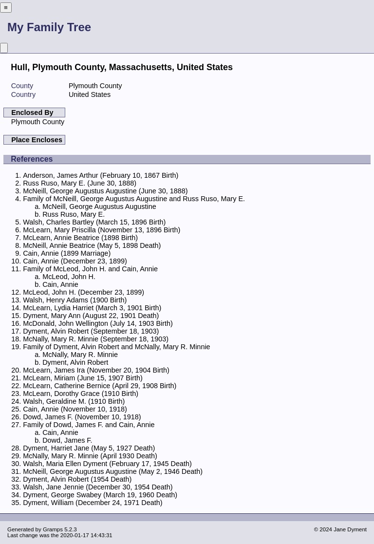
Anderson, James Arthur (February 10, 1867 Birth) (100, 175)
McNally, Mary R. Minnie (80, 354)
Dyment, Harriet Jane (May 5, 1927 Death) (89, 448)
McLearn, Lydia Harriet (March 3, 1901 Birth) (92, 308)
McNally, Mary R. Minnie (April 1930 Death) (90, 456)
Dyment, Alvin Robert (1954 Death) (77, 479)
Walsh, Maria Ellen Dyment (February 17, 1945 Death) (107, 464)
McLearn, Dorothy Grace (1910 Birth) (80, 393)
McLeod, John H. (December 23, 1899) (83, 292)
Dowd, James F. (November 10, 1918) (82, 417)
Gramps (53, 529)
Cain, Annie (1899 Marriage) (67, 253)
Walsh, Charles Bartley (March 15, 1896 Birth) (94, 222)
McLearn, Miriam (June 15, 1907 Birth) (83, 378)
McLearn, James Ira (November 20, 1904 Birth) (96, 370)
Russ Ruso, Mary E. (73, 214)
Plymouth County (38, 122)
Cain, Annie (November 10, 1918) (75, 409)
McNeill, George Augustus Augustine (99, 206)
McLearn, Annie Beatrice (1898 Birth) (80, 238)
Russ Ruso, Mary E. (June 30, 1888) (79, 183)
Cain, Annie (60, 284)
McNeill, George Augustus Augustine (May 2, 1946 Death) (113, 471)
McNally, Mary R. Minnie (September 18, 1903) (95, 339)
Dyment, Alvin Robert (75, 362)
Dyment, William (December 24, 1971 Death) (92, 502)
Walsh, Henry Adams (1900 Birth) (75, 300)
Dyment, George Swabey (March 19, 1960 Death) (100, 495)
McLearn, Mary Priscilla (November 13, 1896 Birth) (101, 230)
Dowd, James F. (67, 440)
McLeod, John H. (68, 277)
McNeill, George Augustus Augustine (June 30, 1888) (105, 191)
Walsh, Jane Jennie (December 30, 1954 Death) (97, 487)
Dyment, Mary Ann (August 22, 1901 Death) (91, 315)
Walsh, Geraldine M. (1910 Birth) (74, 401)
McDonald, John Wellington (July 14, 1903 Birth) (98, 323)
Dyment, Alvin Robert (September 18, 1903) (91, 331)
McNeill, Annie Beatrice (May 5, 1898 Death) (92, 245)
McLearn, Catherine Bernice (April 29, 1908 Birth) (99, 386)
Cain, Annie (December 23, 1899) (75, 261)
